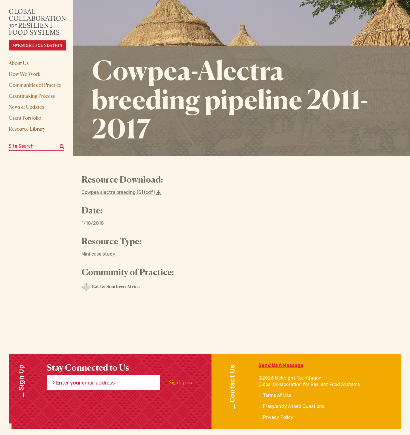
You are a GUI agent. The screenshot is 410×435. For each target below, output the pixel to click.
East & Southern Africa (111, 287)
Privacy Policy (278, 417)
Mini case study (98, 254)
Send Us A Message (280, 365)
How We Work (24, 74)
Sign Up (180, 382)
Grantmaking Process (32, 96)
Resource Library (27, 128)
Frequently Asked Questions (293, 406)
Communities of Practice (35, 85)
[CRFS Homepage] (42, 29)
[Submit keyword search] (62, 146)
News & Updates (26, 107)
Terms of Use (277, 395)
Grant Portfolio (25, 118)
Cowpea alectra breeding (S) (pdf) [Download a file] (121, 192)
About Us (19, 63)
